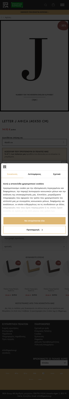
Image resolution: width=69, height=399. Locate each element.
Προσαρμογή (35, 230)
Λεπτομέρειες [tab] (34, 174)
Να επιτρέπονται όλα (34, 221)
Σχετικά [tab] (56, 174)
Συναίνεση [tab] (12, 174)
